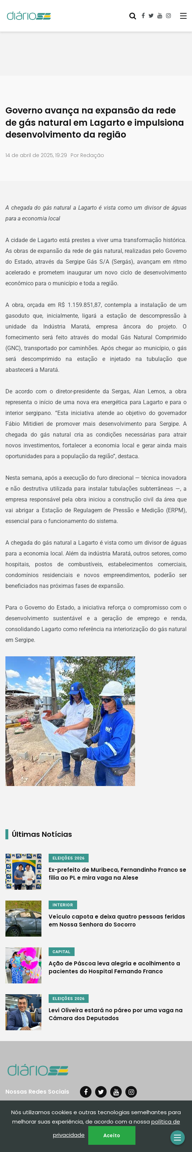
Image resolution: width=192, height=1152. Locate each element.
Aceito (111, 1135)
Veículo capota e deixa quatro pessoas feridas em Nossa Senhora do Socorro (117, 920)
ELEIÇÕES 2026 (69, 858)
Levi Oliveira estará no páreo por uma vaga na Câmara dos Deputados (116, 1014)
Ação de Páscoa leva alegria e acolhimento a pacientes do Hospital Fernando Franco (114, 967)
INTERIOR (63, 905)
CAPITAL (62, 952)
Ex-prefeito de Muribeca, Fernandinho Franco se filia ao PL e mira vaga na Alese (117, 873)
